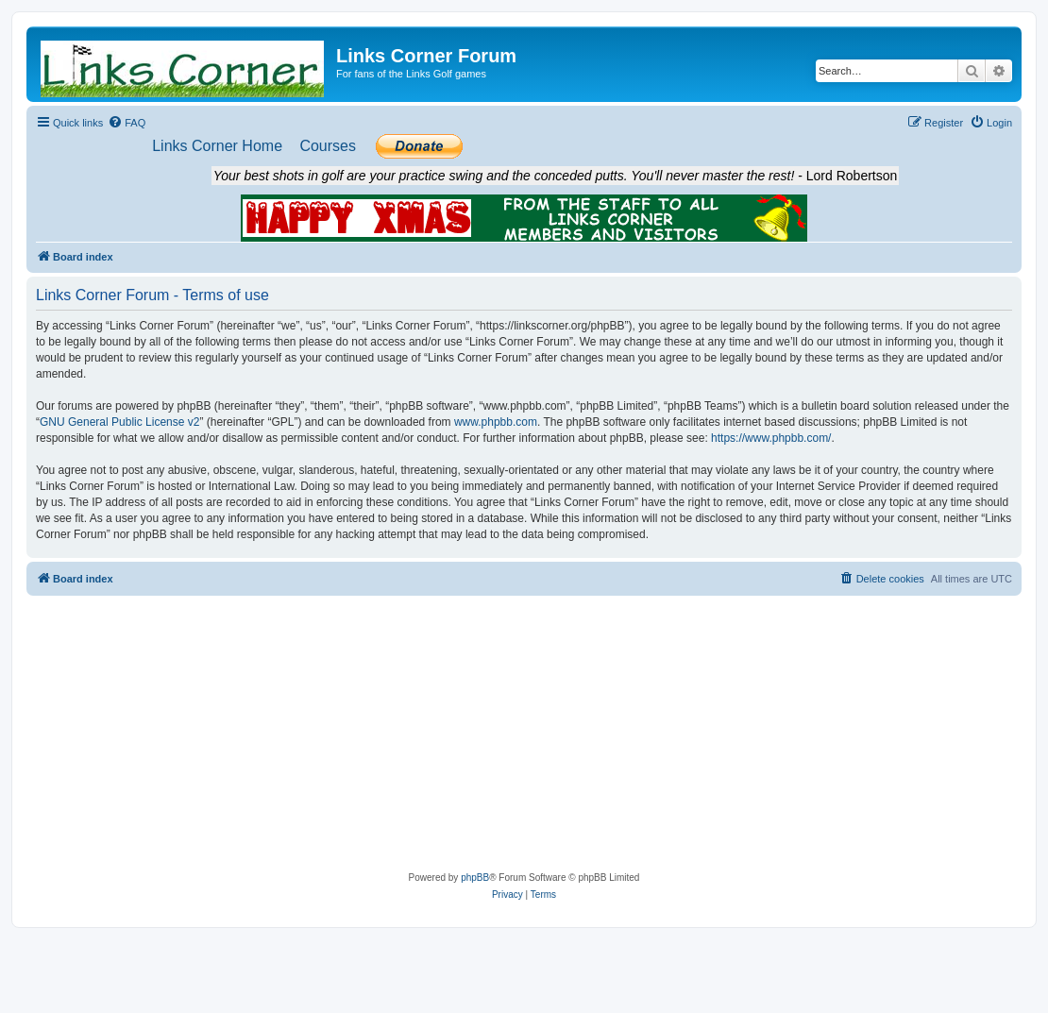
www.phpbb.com (495, 422)
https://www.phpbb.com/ (771, 438)
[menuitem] (126, 122)
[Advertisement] (524, 737)
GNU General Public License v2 (119, 422)
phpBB (475, 877)
